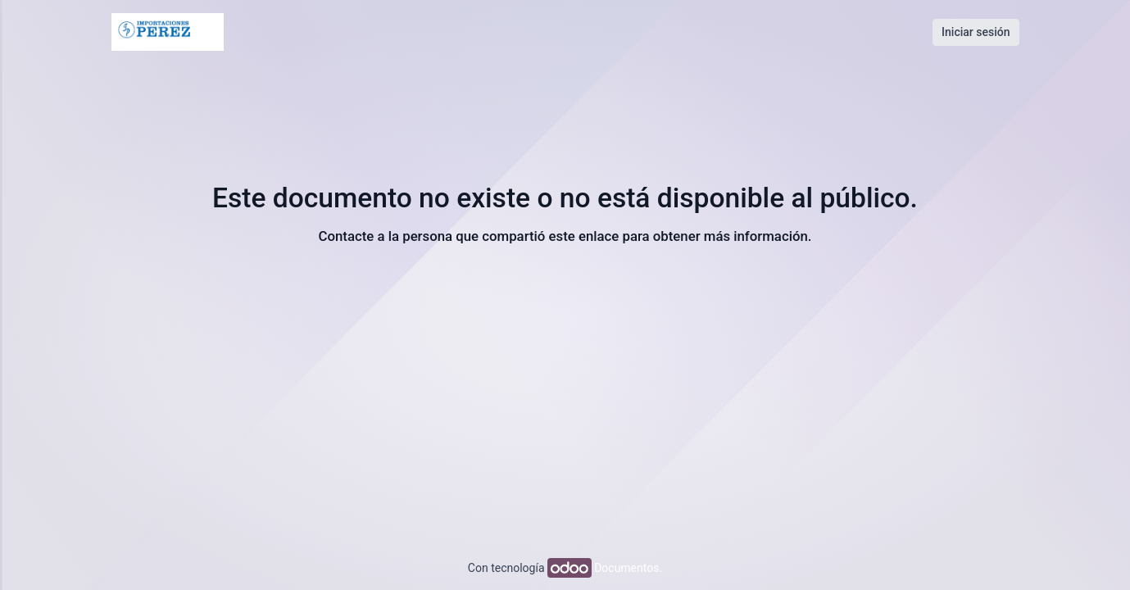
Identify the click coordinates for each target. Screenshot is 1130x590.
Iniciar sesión (976, 32)
